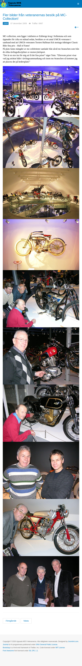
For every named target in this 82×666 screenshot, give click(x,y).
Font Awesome (8, 651)
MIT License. (60, 648)
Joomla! (6, 645)
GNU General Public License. (47, 645)
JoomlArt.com (73, 641)
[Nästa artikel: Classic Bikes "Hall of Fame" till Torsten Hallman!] (26, 620)
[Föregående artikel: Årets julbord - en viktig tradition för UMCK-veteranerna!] (11, 620)
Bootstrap (6, 648)
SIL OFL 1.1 (33, 651)
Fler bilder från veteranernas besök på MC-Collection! (35, 16)
